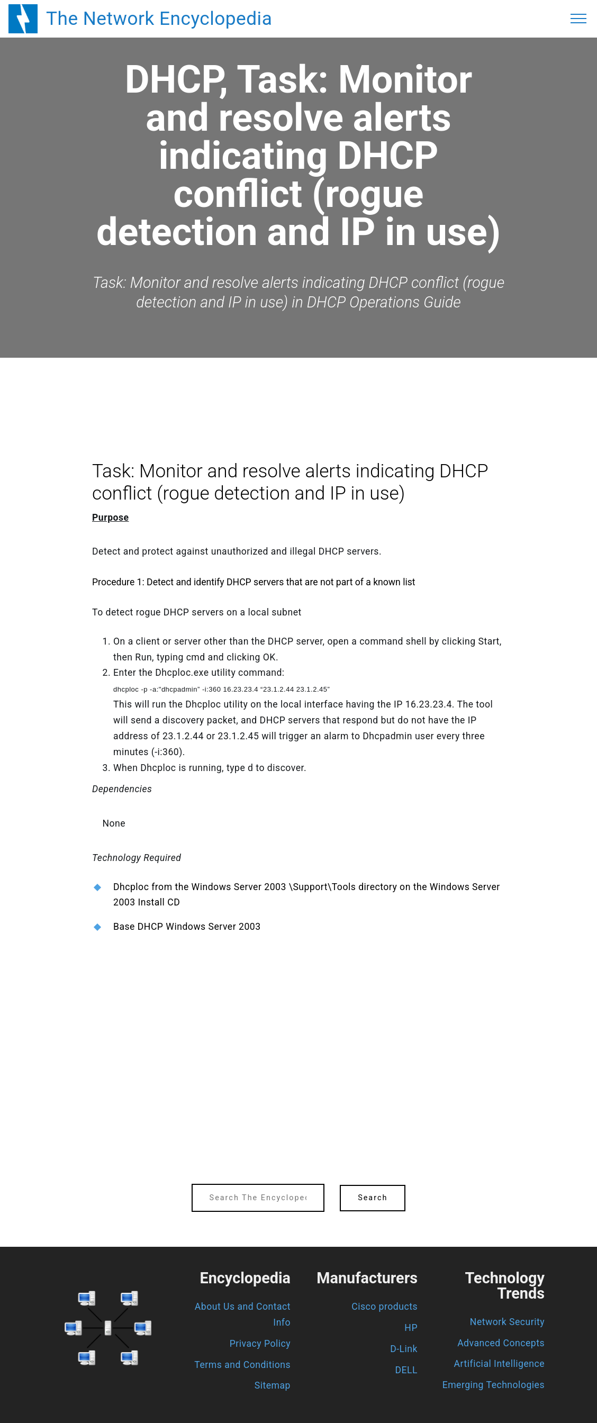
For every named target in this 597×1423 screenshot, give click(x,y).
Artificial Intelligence (499, 1363)
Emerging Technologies (493, 1385)
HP (411, 1327)
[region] (298, 387)
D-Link (404, 1349)
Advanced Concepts (501, 1343)
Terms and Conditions (242, 1364)
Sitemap (273, 1385)
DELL (406, 1370)
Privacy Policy (260, 1343)
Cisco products (384, 1306)
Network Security (507, 1322)
